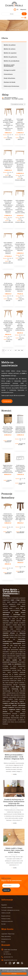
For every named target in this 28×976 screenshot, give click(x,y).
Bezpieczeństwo (5, 916)
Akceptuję (14, 973)
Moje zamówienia (6, 936)
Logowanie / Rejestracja (7, 934)
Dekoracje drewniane (11, 86)
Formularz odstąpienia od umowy (10, 910)
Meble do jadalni (10, 45)
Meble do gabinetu (10, 57)
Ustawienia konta (6, 939)
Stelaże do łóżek (9, 82)
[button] (22, 17)
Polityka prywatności (7, 921)
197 (16, 350)
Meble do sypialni (10, 53)
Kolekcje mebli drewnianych (9, 65)
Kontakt (3, 924)
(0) (18, 9)
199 (22, 350)
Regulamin (4, 905)
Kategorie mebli (9, 70)
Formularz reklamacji (6, 907)
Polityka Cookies (5, 918)
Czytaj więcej (7, 401)
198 (19, 350)
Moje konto (23, 9)
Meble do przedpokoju (11, 61)
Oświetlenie (8, 74)
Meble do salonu (9, 49)
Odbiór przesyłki (5, 913)
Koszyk (3, 942)
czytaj (14, 774)
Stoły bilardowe (9, 78)
